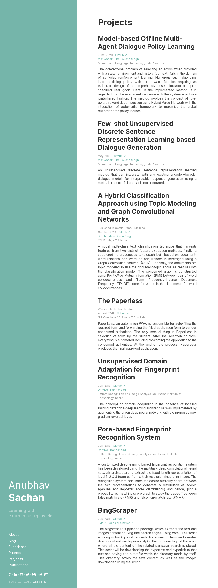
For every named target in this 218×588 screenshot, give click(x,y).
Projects (16, 559)
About (14, 534)
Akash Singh (130, 59)
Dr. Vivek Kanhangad (112, 389)
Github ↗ (121, 55)
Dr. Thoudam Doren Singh (115, 236)
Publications (18, 565)
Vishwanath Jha (109, 59)
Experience (18, 547)
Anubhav (29, 491)
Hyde (43, 582)
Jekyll (36, 582)
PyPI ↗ (102, 522)
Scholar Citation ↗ (121, 522)
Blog (12, 541)
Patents (15, 553)
